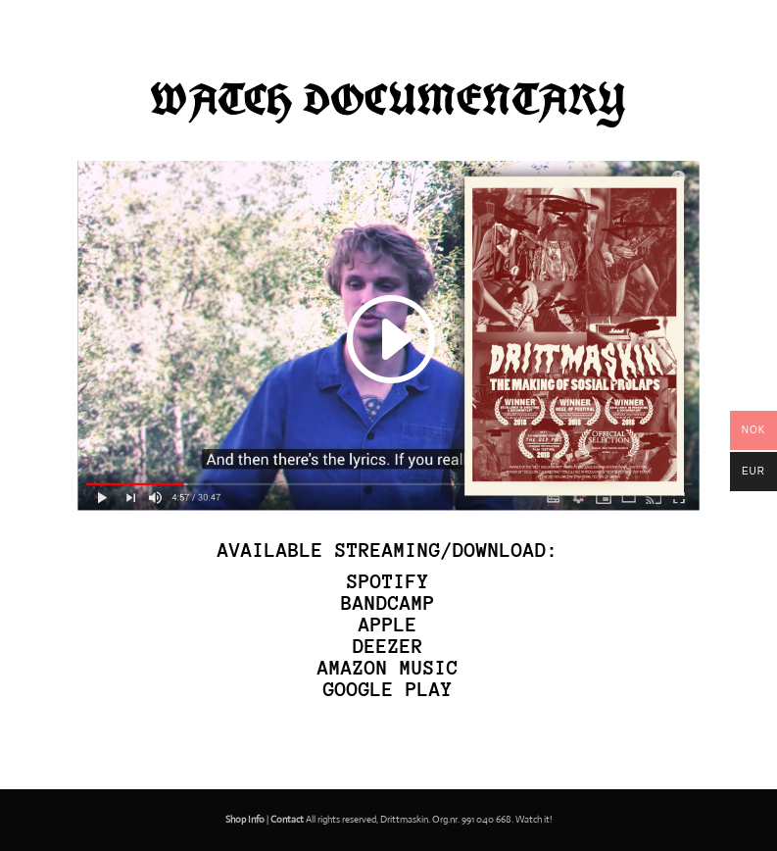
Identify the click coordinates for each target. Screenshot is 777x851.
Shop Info (245, 819)
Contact (287, 819)
